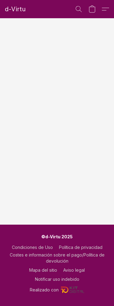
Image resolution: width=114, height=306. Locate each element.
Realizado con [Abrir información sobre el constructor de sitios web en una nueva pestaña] (57, 290)
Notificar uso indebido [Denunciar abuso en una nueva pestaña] (57, 279)
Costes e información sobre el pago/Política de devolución (57, 258)
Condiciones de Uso (32, 247)
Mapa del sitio (43, 270)
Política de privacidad (80, 247)
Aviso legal (74, 270)
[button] (15, 9)
